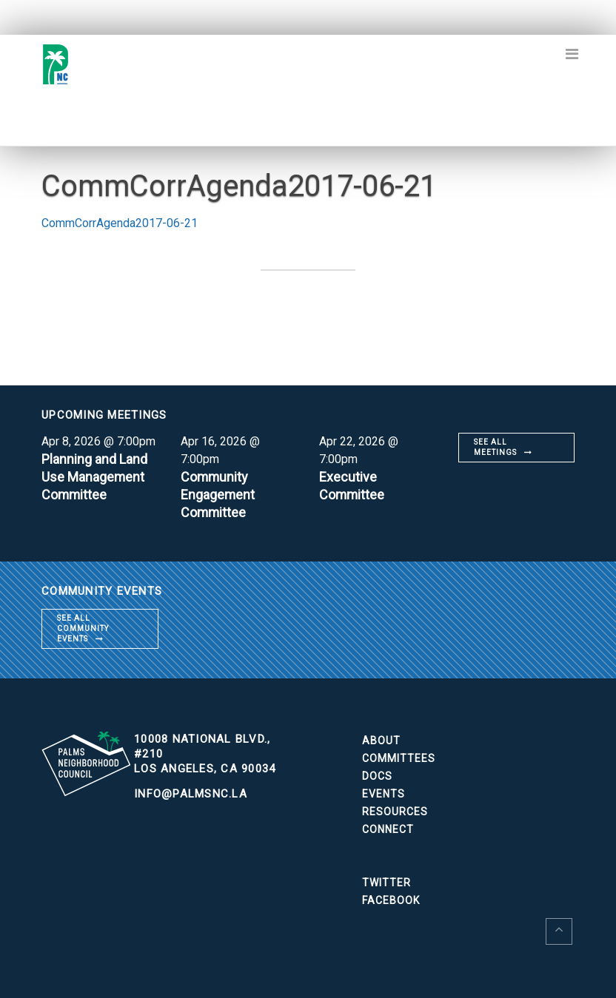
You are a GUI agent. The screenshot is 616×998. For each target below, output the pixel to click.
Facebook (391, 900)
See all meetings (495, 447)
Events (383, 794)
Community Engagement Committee (218, 494)
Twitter (386, 883)
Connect (388, 829)
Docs (377, 776)
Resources (395, 811)
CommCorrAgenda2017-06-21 (119, 223)
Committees (398, 758)
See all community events (83, 628)
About (381, 740)
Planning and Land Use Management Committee (94, 476)
